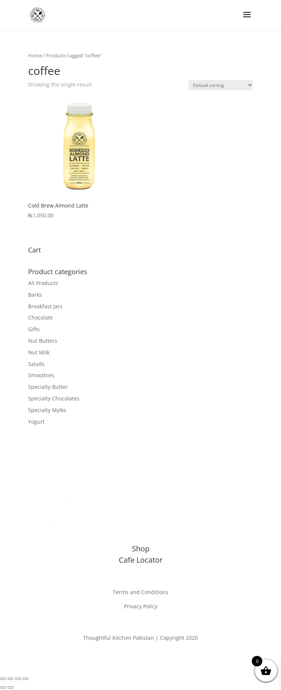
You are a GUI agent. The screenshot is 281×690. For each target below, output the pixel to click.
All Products (43, 283)
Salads (36, 363)
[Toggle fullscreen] (10, 679)
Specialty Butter (48, 386)
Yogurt (36, 421)
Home (35, 55)
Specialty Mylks (47, 410)
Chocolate (40, 317)
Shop (140, 549)
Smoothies (41, 375)
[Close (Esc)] (25, 679)
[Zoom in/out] (3, 679)
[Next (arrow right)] (10, 687)
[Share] (18, 679)
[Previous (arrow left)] (3, 687)
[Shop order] (220, 85)
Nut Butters (42, 340)
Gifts (34, 329)
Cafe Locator (141, 560)
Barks (35, 294)
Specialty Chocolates (53, 398)
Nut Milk (38, 352)
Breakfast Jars (45, 306)
